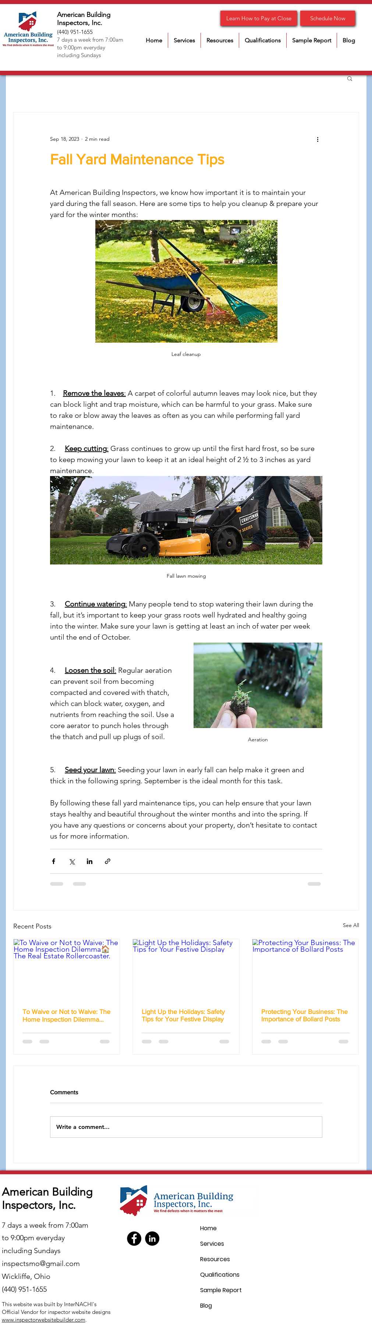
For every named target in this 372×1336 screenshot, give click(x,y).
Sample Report (221, 1290)
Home (208, 1228)
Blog (206, 1305)
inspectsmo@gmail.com (41, 1263)
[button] (184, 40)
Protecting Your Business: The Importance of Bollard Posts (304, 1015)
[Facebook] (134, 1238)
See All (351, 925)
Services (212, 1243)
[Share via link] (107, 861)
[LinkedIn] (152, 1238)
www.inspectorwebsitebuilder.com (43, 1319)
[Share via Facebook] (53, 861)
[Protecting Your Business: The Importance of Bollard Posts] (305, 969)
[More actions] (317, 138)
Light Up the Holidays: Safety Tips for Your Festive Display (183, 1015)
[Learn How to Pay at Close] (258, 18)
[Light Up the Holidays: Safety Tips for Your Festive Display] (186, 969)
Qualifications (220, 1274)
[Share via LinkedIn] (89, 861)
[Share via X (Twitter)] (71, 861)
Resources (215, 1259)
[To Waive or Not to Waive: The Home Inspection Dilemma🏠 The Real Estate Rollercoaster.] (67, 969)
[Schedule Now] (327, 18)
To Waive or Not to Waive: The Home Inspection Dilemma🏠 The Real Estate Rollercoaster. (66, 1015)
